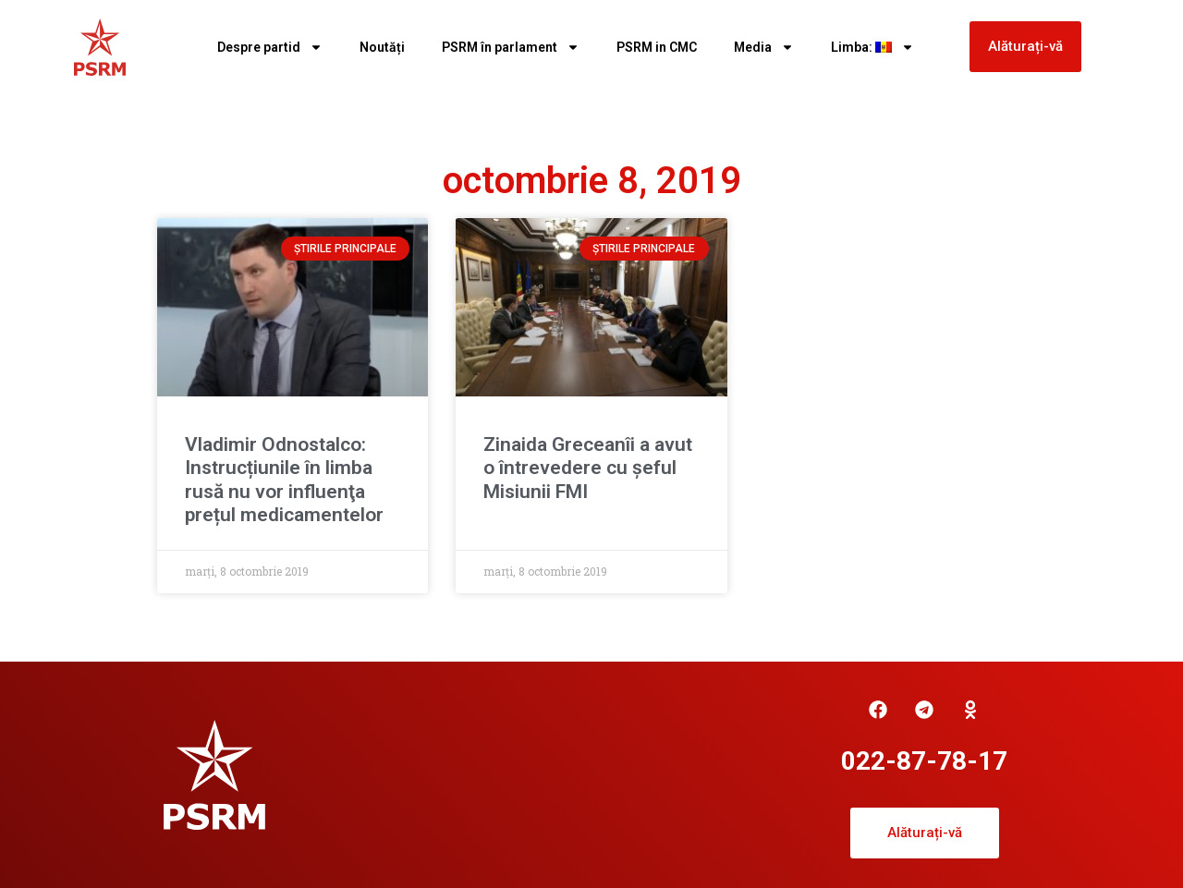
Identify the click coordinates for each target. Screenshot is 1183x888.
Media (764, 47)
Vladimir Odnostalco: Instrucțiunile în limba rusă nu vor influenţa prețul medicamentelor (284, 479)
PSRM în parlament (510, 47)
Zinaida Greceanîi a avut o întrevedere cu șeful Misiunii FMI (587, 467)
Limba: (872, 47)
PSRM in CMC (656, 47)
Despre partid (270, 47)
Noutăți (382, 47)
